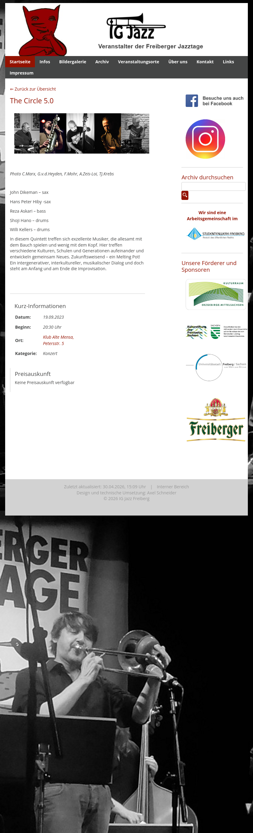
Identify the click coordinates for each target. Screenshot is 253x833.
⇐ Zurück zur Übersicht (33, 89)
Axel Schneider (161, 493)
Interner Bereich (173, 487)
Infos (44, 62)
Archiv (102, 62)
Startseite (20, 62)
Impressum (22, 73)
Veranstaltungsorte (138, 62)
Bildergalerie (72, 62)
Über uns (177, 62)
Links (228, 62)
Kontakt (205, 62)
